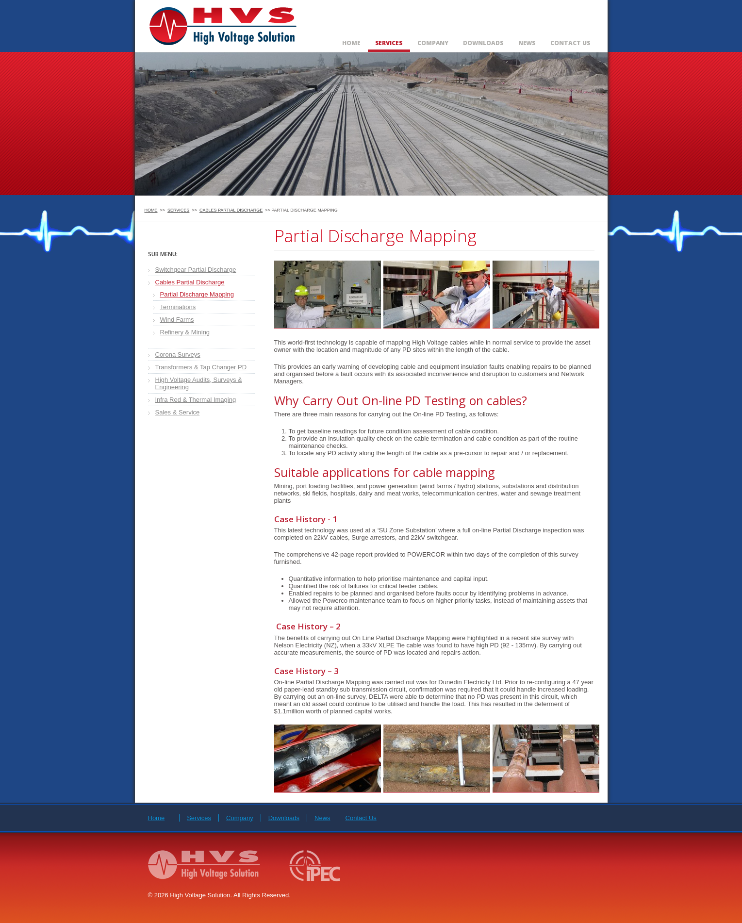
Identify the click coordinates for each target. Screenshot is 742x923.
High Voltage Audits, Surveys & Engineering (198, 383)
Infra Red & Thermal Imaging (195, 399)
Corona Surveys (177, 354)
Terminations (178, 307)
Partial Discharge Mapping (197, 294)
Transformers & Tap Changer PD (201, 367)
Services (389, 43)
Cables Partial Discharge (231, 210)
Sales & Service (177, 412)
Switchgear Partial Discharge (195, 269)
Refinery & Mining (185, 332)
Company (432, 43)
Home (351, 43)
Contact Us (570, 43)
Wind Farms (177, 319)
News (527, 43)
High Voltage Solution (223, 25)
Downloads (483, 43)
